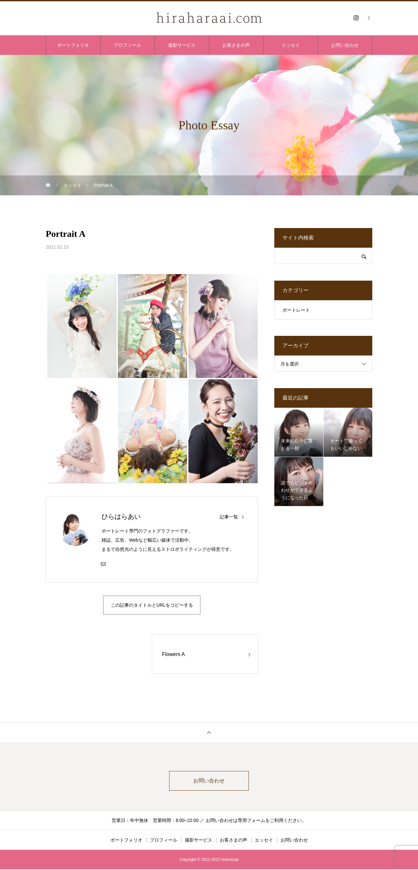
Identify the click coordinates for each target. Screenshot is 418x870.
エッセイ (290, 45)
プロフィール (127, 45)
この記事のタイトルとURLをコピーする (152, 605)
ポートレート (296, 310)
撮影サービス (182, 45)
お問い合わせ (345, 45)
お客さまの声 (236, 45)
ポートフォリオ (73, 45)
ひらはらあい (121, 516)
